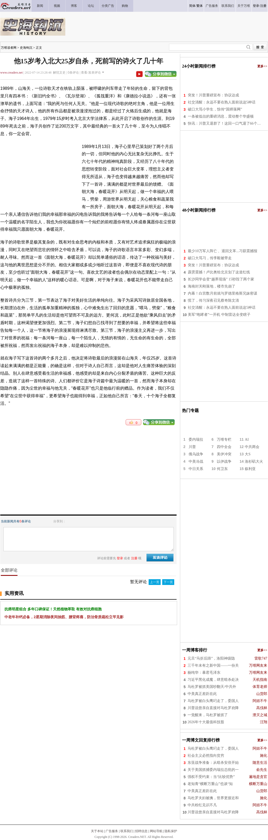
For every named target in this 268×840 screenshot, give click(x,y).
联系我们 (126, 831)
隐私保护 (171, 831)
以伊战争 (224, 461)
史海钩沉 (26, 47)
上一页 (154, 582)
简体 (192, 6)
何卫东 (222, 469)
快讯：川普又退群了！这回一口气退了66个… (224, 123)
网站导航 (156, 831)
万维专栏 (224, 439)
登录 (256, 6)
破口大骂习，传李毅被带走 (210, 258)
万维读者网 (8, 47)
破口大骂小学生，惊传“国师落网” (215, 109)
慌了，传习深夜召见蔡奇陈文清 (213, 300)
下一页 (168, 582)
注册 (263, 6)
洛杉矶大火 (254, 461)
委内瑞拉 (196, 439)
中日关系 (196, 469)
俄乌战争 (196, 454)
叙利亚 (250, 469)
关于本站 (97, 831)
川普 (192, 447)
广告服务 (112, 831)
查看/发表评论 (91, 72)
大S (247, 454)
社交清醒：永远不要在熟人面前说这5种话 (221, 102)
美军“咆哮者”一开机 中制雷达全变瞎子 (219, 315)
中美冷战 (196, 461)
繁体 (199, 6)
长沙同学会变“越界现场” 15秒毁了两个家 (221, 279)
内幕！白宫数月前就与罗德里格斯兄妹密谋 (222, 293)
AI (247, 439)
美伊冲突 (224, 454)
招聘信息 (141, 831)
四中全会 (224, 447)
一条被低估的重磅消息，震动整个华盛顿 (221, 116)
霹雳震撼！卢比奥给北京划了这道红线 (219, 272)
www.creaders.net (11, 72)
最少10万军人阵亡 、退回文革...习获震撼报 (222, 251)
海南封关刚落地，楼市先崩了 (211, 286)
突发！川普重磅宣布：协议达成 (213, 95)
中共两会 (252, 447)
